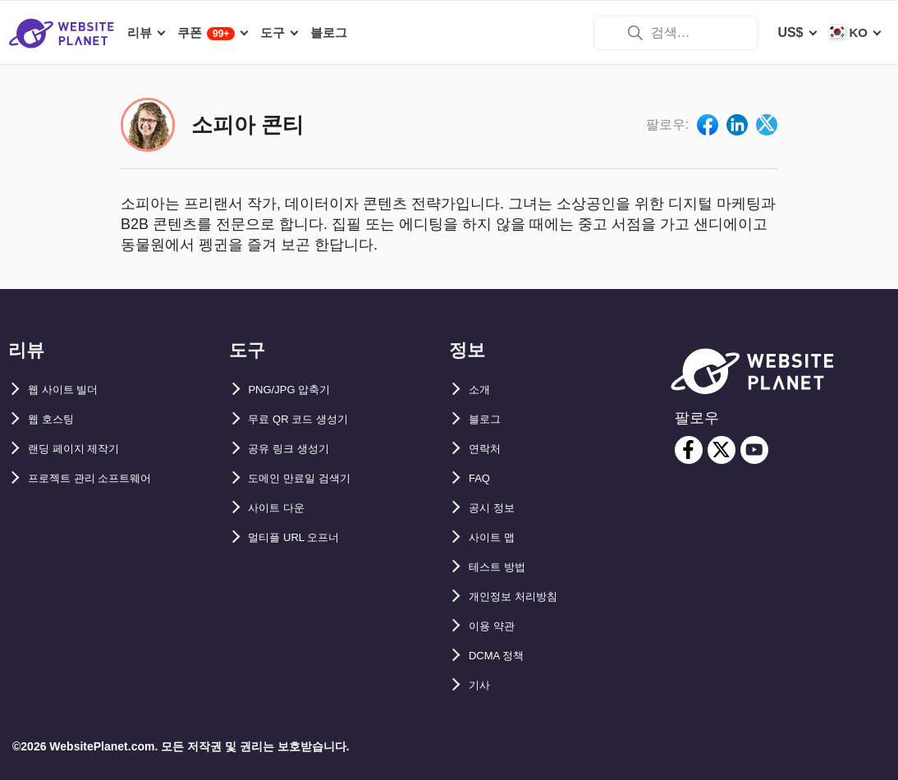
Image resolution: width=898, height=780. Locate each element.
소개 (482, 390)
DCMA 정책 (503, 656)
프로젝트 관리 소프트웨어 (104, 478)
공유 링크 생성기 (298, 449)
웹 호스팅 (56, 419)
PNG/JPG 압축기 (299, 390)
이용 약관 (497, 626)
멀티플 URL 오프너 (305, 537)
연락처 (488, 449)
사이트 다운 (283, 508)
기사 (482, 685)
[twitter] (721, 450)
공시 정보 (497, 508)
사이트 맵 (497, 537)
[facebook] (689, 450)
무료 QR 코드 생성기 (310, 419)
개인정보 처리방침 (523, 596)
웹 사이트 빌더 (71, 390)
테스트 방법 (503, 567)
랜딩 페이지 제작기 (84, 449)
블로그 (488, 419)
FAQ (482, 478)
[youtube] (754, 450)
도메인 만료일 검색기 (311, 478)
